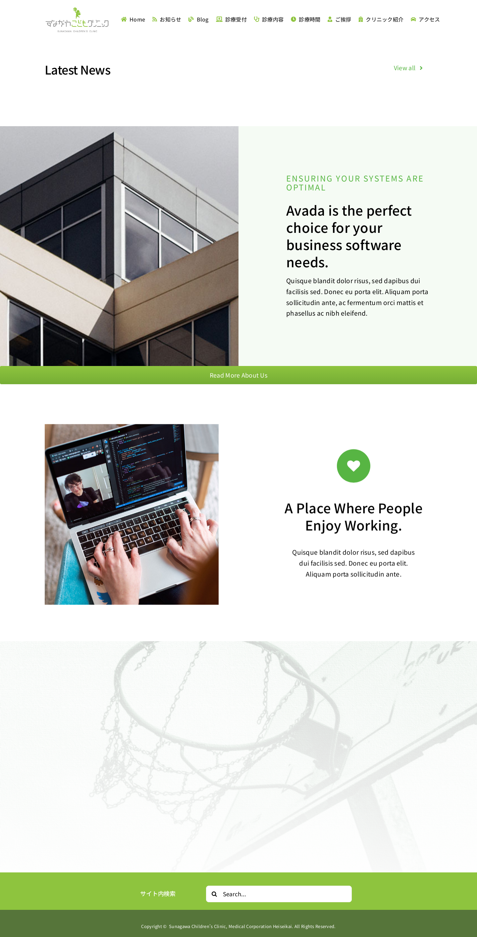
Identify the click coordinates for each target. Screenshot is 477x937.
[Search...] (279, 894)
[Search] (214, 894)
